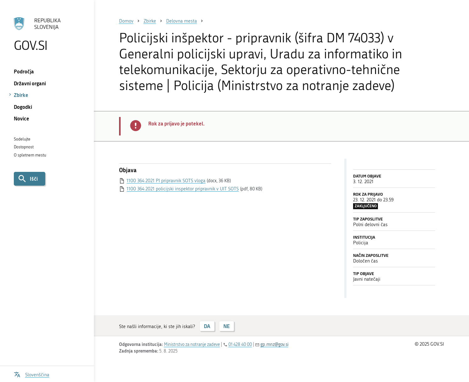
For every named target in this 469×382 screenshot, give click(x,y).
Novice (21, 118)
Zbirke (21, 94)
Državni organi (30, 83)
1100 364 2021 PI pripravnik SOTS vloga (166, 180)
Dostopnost (24, 147)
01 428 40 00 (240, 344)
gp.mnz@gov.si (274, 344)
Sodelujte (22, 139)
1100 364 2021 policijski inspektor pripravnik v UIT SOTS (183, 189)
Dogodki (23, 106)
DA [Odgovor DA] (207, 326)
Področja (24, 71)
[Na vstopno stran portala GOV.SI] (47, 34)
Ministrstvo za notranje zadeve (192, 344)
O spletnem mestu (30, 155)
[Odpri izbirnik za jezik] (31, 374)
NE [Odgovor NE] (226, 326)
